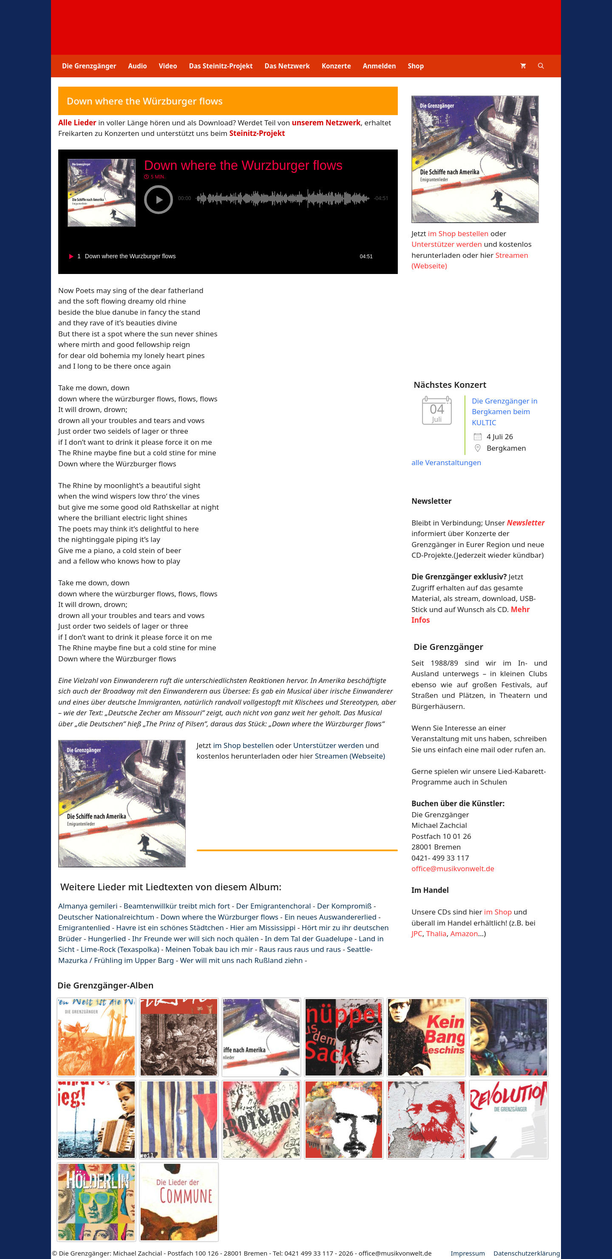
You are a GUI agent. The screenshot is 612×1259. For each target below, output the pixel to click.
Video (168, 66)
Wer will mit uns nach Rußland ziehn (241, 960)
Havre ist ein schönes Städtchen (170, 927)
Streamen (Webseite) (350, 756)
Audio (137, 66)
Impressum (468, 1253)
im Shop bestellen (243, 745)
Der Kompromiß (344, 906)
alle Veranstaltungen (446, 462)
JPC (416, 933)
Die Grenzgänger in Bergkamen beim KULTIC (505, 411)
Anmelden (379, 66)
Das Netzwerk (287, 66)
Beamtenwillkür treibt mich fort (177, 906)
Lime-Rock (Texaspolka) (120, 949)
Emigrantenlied (84, 927)
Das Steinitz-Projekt (221, 66)
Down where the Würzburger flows (219, 917)
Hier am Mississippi (262, 927)
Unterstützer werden (328, 745)
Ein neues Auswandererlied (330, 917)
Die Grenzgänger (89, 66)
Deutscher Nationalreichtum (106, 917)
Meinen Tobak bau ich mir (209, 949)
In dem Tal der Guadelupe (308, 938)
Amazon (464, 933)
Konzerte (336, 66)
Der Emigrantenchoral (273, 906)
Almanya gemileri (88, 906)
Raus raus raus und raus (300, 949)
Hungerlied (107, 938)
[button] (541, 66)
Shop (416, 66)
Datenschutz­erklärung (526, 1253)
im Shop (498, 912)
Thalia (436, 933)
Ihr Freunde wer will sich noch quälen (195, 938)
